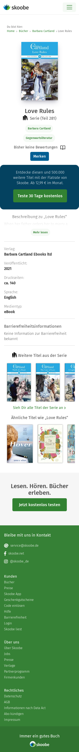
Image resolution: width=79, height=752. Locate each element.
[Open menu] (69, 7)
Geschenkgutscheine (19, 600)
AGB (7, 702)
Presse (9, 660)
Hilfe (7, 611)
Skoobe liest (13, 629)
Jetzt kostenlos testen (39, 504)
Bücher (23, 31)
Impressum (12, 720)
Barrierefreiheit (15, 617)
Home (11, 31)
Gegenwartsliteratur (39, 138)
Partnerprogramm (17, 671)
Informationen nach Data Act (24, 708)
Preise (8, 588)
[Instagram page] (39, 561)
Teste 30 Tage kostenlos (40, 195)
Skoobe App (12, 594)
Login (8, 623)
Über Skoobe (13, 648)
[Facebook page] (39, 553)
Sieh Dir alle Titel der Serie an (39, 407)
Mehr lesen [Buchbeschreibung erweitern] (40, 232)
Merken (39, 156)
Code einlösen (14, 606)
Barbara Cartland (43, 31)
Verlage (9, 666)
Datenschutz (13, 696)
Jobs (7, 654)
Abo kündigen (14, 714)
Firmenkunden (14, 677)
